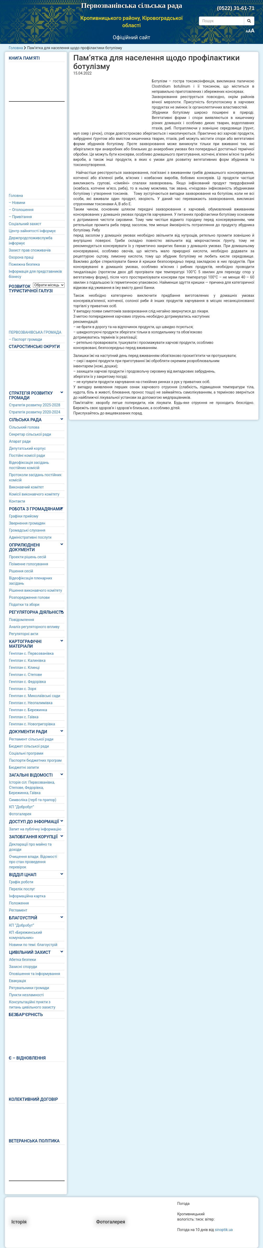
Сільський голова (24, 427)
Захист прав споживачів (30, 250)
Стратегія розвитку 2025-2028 (34, 405)
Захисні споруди (23, 967)
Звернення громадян (27, 523)
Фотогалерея (20, 814)
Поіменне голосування (28, 564)
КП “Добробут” (21, 807)
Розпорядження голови (29, 597)
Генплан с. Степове (25, 675)
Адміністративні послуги (30, 537)
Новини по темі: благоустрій (33, 945)
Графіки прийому (23, 516)
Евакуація (17, 981)
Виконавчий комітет (26, 487)
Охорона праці (21, 257)
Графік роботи (21, 882)
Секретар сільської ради (30, 434)
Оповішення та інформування (34, 974)
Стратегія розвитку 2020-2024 (34, 412)
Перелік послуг (22, 889)
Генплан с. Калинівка (27, 660)
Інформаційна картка (27, 896)
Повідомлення (21, 620)
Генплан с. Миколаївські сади (34, 696)
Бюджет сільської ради (29, 746)
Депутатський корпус (27, 448)
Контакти (17, 501)
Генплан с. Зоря (22, 689)
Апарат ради (20, 441)
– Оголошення (21, 210)
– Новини (17, 203)
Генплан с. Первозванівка (31, 653)
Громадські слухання (27, 530)
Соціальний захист (25, 224)
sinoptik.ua (224, 1230)
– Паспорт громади (25, 339)
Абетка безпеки (22, 960)
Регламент (18, 910)
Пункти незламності (26, 995)
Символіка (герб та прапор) (33, 800)
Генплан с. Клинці (24, 667)
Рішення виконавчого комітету (35, 590)
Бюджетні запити (24, 767)
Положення (19, 903)
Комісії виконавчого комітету (34, 494)
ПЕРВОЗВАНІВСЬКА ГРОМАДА (35, 332)
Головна (16, 48)
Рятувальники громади (29, 988)
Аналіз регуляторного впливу (34, 627)
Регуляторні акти (23, 634)
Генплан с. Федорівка (27, 682)
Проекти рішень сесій (27, 557)
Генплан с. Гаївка (23, 717)
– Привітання (20, 217)
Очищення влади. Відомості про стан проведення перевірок (33, 861)
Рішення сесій (21, 571)
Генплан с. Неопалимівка (31, 703)
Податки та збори (24, 604)
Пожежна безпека (24, 264)
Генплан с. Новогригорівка (32, 724)
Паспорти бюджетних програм (35, 760)
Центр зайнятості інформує (32, 231)
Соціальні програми (26, 753)
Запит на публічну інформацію (35, 829)
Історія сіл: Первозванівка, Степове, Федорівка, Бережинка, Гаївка (32, 787)
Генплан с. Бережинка (28, 710)
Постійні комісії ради (27, 455)
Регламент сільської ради (31, 739)
